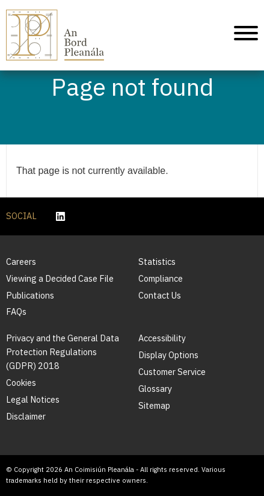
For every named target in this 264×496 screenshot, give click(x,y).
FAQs (16, 311)
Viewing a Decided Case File (60, 278)
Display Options (168, 355)
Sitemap (154, 405)
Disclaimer (26, 416)
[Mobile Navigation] (246, 35)
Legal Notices (33, 399)
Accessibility (162, 338)
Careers (21, 261)
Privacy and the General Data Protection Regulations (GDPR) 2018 (62, 351)
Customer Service (172, 371)
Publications (30, 295)
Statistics (157, 261)
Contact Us (159, 295)
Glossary (155, 388)
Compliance (160, 278)
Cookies (21, 382)
